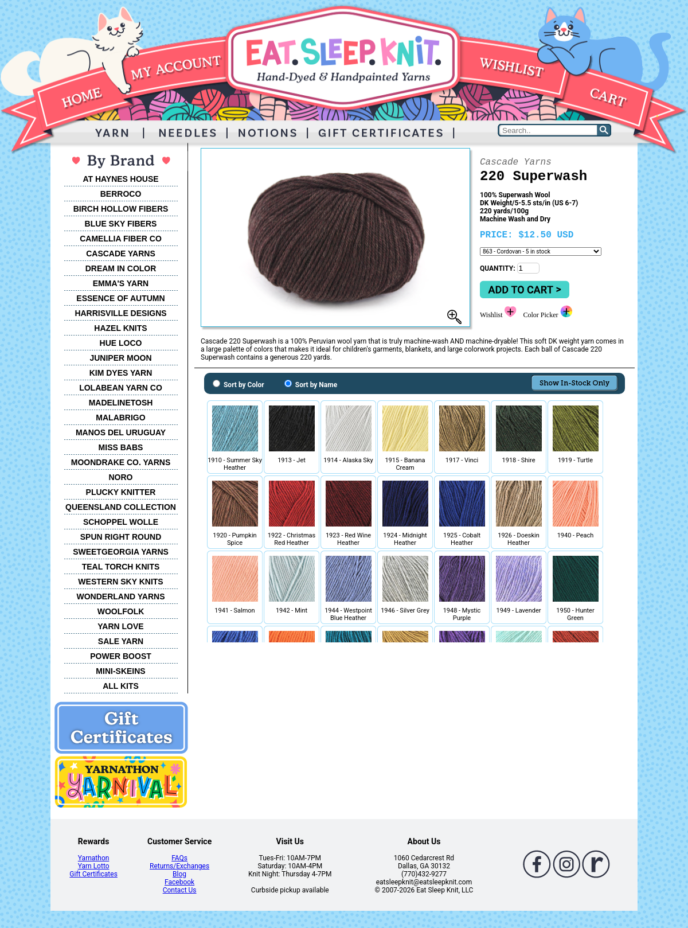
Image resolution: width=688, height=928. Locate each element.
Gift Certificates (93, 874)
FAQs (179, 858)
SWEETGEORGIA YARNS (121, 551)
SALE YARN (120, 641)
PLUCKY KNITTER (121, 492)
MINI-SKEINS (120, 671)
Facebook (179, 882)
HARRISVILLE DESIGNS (120, 313)
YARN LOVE (120, 626)
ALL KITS (121, 686)
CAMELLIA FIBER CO (121, 238)
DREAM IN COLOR (121, 268)
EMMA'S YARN (120, 283)
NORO (121, 477)
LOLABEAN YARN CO (120, 387)
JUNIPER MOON (120, 357)
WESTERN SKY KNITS (120, 581)
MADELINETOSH (121, 402)
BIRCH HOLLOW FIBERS (121, 208)
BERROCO (121, 193)
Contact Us (180, 890)
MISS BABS (121, 447)
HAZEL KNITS (120, 328)
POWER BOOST (120, 656)
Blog (179, 874)
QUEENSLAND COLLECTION (120, 507)
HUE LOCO (121, 343)
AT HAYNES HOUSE (120, 179)
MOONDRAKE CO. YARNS (120, 462)
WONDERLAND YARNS (120, 596)
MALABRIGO (120, 417)
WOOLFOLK (120, 611)
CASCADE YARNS (120, 253)
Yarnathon (94, 858)
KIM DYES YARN (121, 372)
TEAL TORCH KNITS (121, 566)
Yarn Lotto (94, 866)
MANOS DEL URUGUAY (121, 432)
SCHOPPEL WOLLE (120, 522)
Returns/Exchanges (179, 866)
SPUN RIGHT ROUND (121, 536)
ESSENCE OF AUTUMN (120, 298)
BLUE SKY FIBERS (121, 223)
